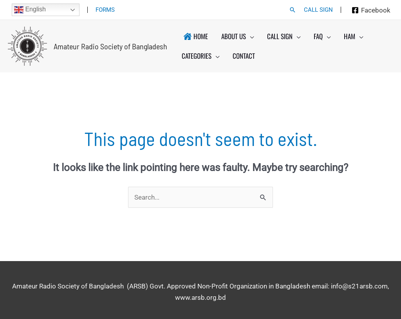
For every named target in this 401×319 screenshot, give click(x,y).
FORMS (105, 9)
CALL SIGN (318, 9)
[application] (250, 36)
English (30, 9)
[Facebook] (371, 10)
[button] (292, 9)
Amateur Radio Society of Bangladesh (110, 46)
